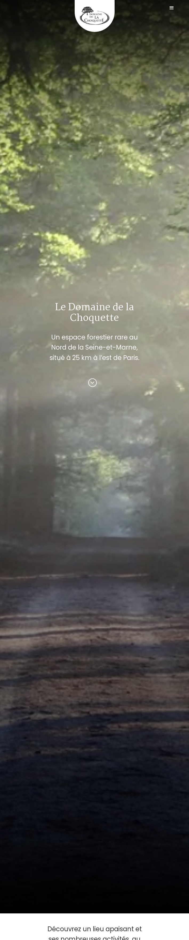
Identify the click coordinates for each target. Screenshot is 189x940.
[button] (172, 8)
